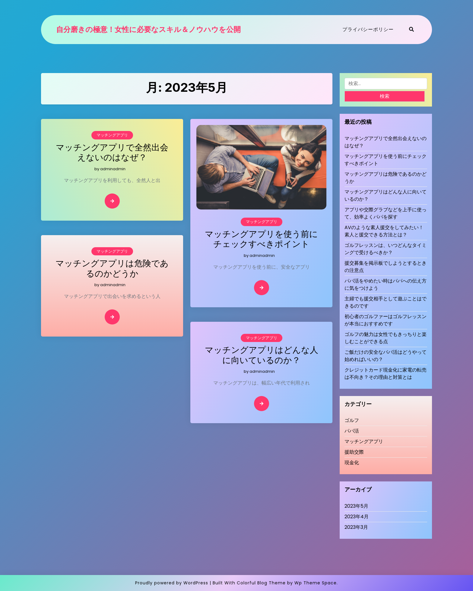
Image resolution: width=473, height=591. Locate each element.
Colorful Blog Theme (261, 583)
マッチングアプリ (112, 135)
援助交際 (354, 452)
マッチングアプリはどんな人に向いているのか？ (261, 355)
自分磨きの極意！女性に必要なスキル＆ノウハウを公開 (148, 29)
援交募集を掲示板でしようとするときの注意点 (385, 267)
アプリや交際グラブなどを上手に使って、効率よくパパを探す (385, 213)
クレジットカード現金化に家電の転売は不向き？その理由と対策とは (385, 373)
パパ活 (351, 430)
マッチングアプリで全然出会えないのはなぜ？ (112, 152)
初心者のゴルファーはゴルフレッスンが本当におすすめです (385, 320)
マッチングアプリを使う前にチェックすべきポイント (261, 239)
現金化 (351, 462)
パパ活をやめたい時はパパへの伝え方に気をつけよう (385, 284)
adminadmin (112, 169)
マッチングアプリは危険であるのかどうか (112, 268)
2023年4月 (356, 516)
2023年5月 (356, 506)
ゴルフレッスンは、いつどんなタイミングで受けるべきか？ (385, 249)
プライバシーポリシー (368, 29)
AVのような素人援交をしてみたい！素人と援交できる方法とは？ (384, 231)
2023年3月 (356, 527)
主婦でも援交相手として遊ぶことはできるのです (385, 302)
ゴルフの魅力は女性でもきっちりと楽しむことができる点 (385, 338)
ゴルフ (351, 420)
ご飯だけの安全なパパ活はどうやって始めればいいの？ (385, 356)
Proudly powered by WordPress (171, 583)
